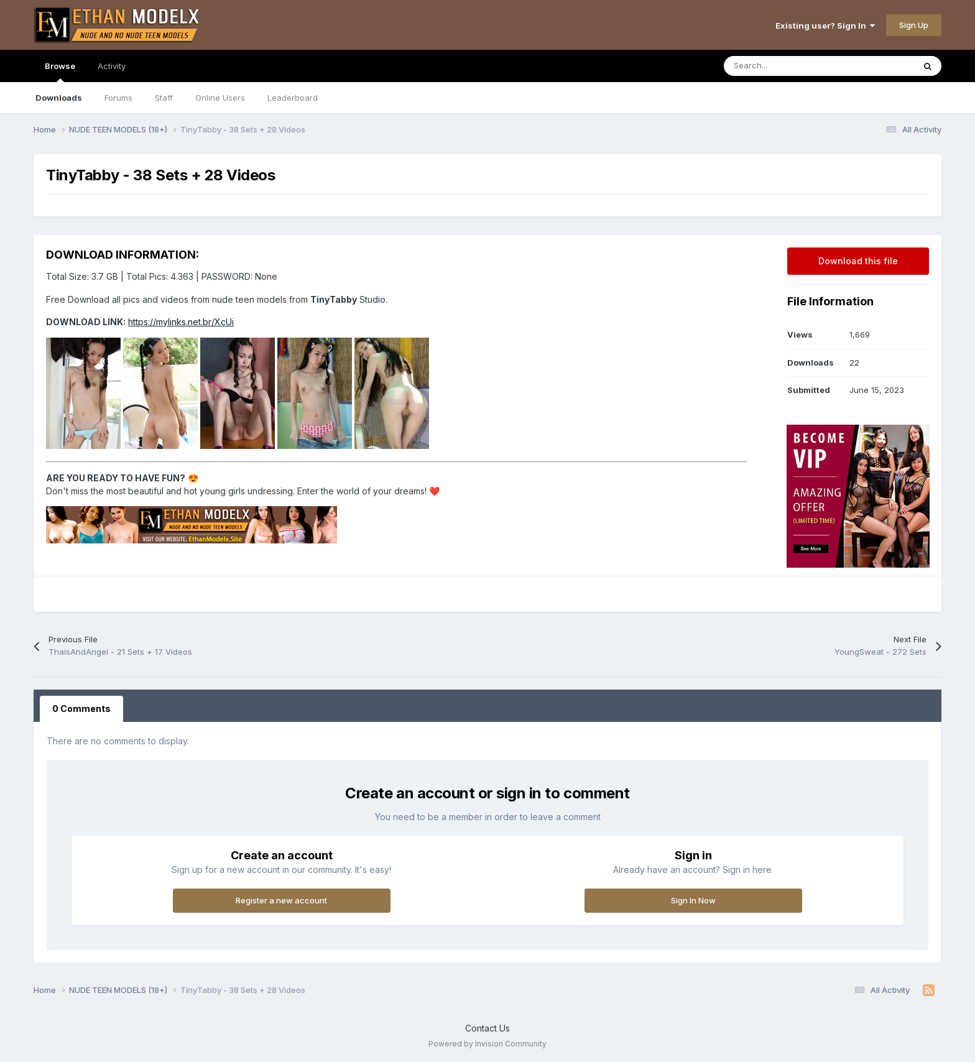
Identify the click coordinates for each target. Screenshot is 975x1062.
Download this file (858, 261)
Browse (60, 71)
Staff (164, 98)
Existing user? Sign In (825, 25)
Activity (112, 66)
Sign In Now (693, 900)
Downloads (58, 98)
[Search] (791, 66)
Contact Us (487, 1028)
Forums (118, 98)
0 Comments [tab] (81, 708)
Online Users (220, 98)
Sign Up (913, 25)
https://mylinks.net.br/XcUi (181, 321)
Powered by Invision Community (487, 1043)
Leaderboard (292, 98)
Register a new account (281, 900)
